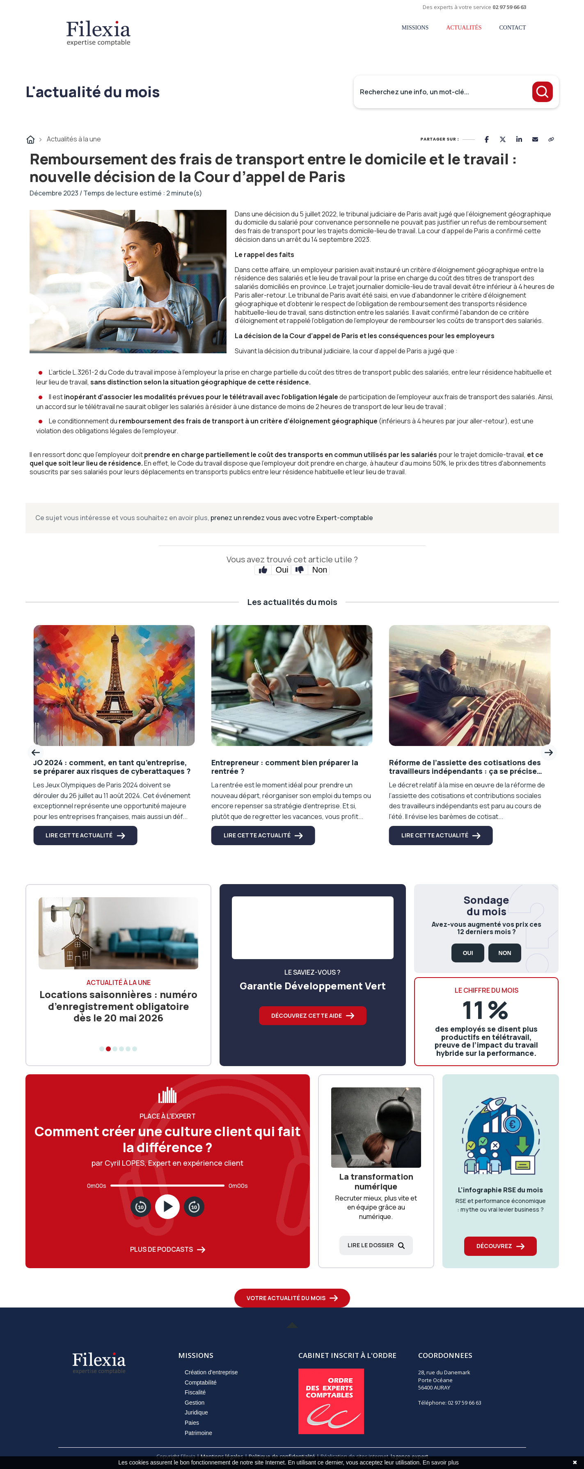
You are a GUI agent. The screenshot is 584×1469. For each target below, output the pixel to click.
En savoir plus (441, 1462)
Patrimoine (198, 1433)
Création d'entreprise (211, 1372)
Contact (512, 28)
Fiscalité (195, 1392)
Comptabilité (201, 1382)
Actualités (463, 28)
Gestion (194, 1402)
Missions (415, 28)
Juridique (196, 1412)
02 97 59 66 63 (509, 7)
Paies (192, 1422)
